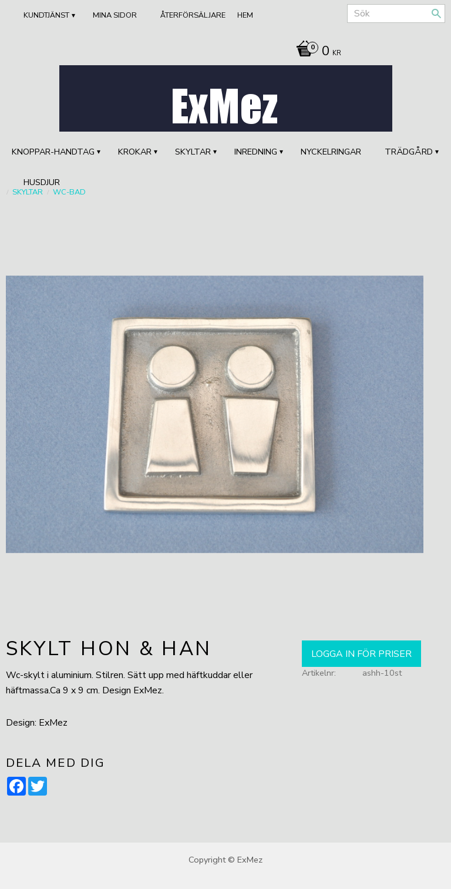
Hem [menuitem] (245, 15)
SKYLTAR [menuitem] (193, 151)
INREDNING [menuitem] (255, 151)
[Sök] (436, 13)
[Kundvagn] (315, 52)
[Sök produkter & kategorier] (396, 13)
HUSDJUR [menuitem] (41, 182)
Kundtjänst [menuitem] (46, 15)
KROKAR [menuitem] (135, 151)
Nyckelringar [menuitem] (331, 151)
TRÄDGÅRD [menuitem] (409, 151)
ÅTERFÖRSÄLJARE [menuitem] (193, 15)
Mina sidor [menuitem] (115, 15)
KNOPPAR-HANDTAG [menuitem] (53, 151)
